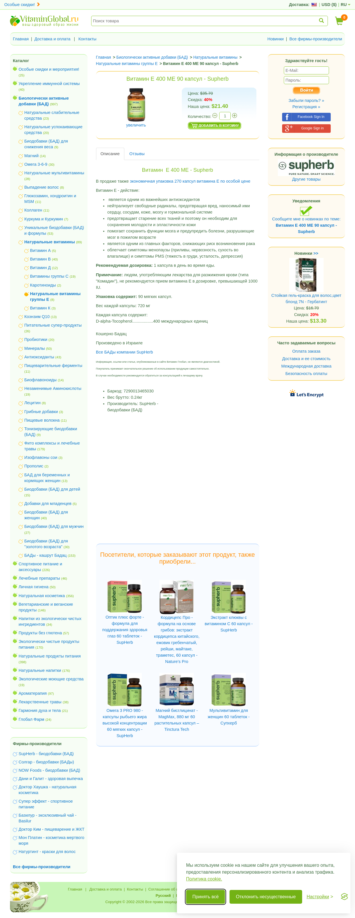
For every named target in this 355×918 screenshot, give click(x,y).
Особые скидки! (22, 4)
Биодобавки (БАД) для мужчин (54, 526)
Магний (31, 155)
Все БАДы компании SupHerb (124, 352)
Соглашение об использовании (175, 889)
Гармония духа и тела (40, 710)
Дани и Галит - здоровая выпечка (51, 778)
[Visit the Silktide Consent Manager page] (344, 897)
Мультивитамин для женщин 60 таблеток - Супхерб (229, 716)
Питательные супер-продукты (53, 325)
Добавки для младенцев (47, 503)
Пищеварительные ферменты (53, 365)
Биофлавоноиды (40, 380)
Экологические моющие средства (51, 679)
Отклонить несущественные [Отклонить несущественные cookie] (266, 896)
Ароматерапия (33, 693)
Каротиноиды (43, 285)
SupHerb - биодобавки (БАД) (46, 753)
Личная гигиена (34, 587)
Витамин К (40, 308)
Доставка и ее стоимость (306, 358)
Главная (21, 39)
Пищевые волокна (42, 420)
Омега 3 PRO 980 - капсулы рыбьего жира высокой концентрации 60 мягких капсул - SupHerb (125, 723)
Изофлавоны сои (40, 457)
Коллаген (33, 210)
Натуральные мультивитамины (54, 173)
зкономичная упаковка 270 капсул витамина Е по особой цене (191, 181)
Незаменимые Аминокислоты (52, 388)
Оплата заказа (306, 351)
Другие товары (306, 179)
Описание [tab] (110, 153)
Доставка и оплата (53, 39)
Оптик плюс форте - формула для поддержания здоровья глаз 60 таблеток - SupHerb (124, 630)
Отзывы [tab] (137, 153)
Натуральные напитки (40, 670)
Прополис (33, 466)
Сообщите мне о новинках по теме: (306, 220)
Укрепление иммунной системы (49, 83)
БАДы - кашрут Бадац (45, 555)
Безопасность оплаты (307, 373)
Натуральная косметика (42, 595)
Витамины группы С (49, 276)
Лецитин (32, 402)
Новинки (275, 39)
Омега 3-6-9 (35, 164)
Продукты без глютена (40, 633)
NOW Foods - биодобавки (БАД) (49, 770)
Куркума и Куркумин (43, 219)
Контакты (87, 39)
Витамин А (40, 250)
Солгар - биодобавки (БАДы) (46, 762)
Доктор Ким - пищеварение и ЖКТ (51, 829)
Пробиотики (35, 339)
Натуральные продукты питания (50, 656)
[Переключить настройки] (320, 896)
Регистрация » (306, 106)
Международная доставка (306, 366)
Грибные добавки (41, 411)
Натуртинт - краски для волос (47, 851)
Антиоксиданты (39, 357)
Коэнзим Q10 (37, 316)
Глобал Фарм (31, 719)
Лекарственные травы (40, 702)
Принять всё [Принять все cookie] (205, 896)
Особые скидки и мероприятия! (49, 69)
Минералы (34, 348)
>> (315, 253)
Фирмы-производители (37, 743)
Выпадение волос (41, 187)
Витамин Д (40, 267)
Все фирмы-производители (315, 39)
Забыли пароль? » (306, 100)
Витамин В (40, 259)
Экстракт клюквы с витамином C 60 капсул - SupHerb (229, 623)
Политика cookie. (204, 878)
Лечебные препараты (39, 578)
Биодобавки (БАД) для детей (52, 489)
